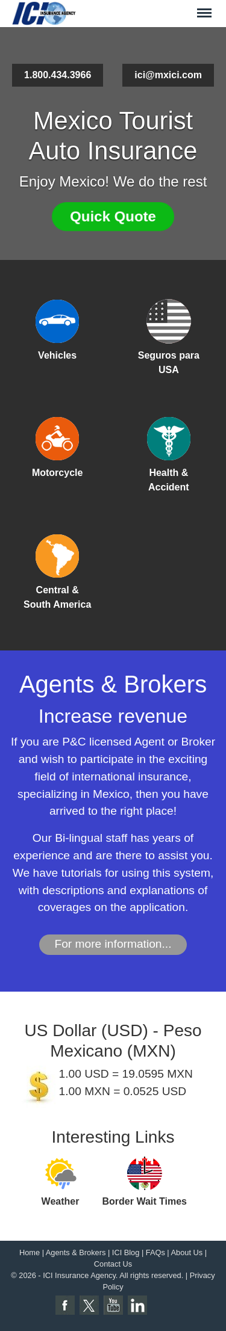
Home (29, 1252)
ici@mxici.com (168, 75)
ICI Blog (126, 1252)
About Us (187, 1252)
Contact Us (113, 1263)
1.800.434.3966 (57, 75)
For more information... (112, 943)
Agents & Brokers (76, 1252)
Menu (204, 8)
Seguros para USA (168, 362)
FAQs (155, 1252)
